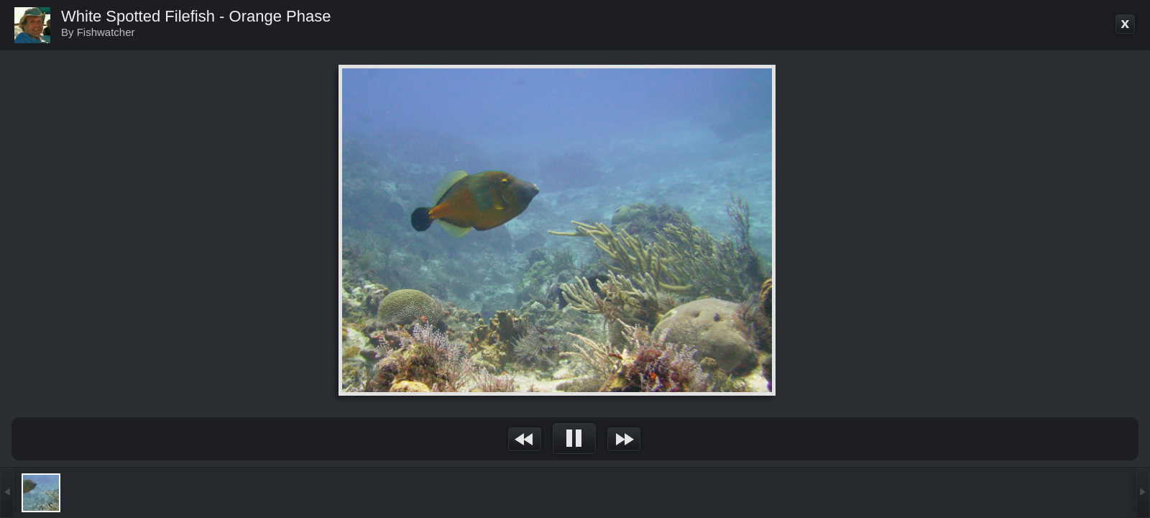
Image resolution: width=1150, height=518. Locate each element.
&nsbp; (525, 439)
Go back (1125, 24)
